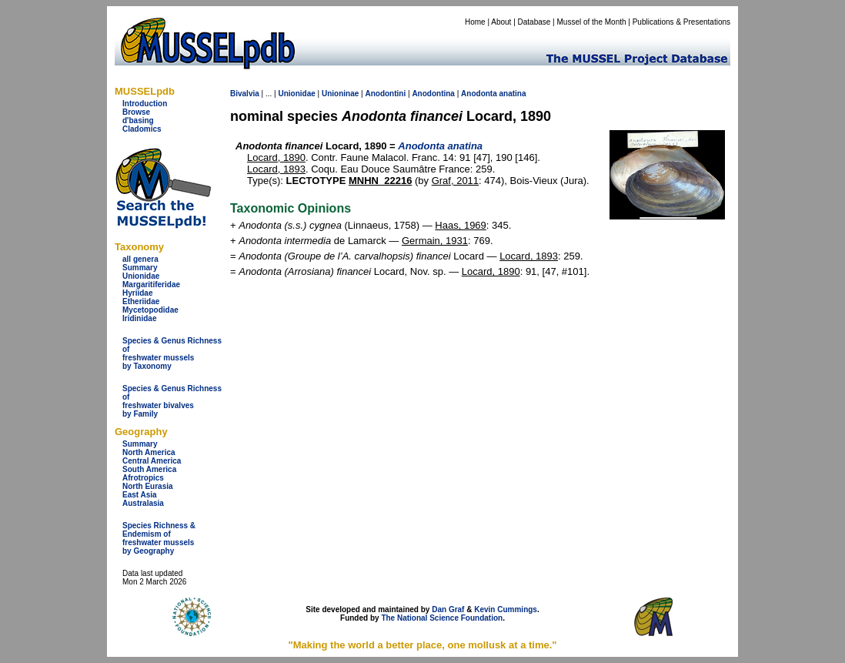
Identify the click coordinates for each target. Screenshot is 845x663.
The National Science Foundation (442, 618)
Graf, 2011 (455, 180)
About (501, 22)
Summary (140, 267)
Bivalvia (244, 93)
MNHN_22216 (380, 180)
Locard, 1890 (276, 157)
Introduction (144, 103)
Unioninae (340, 93)
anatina (512, 93)
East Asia (139, 495)
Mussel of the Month (591, 22)
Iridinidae (139, 318)
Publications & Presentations (681, 22)
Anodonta (479, 93)
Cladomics (142, 129)
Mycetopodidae (150, 310)
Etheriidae (140, 301)
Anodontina (433, 93)
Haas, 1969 (460, 225)
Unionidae (140, 276)
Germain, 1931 (435, 240)
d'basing (138, 120)
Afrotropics (143, 478)
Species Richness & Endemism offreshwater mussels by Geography (158, 538)
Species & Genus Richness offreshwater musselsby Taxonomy (172, 353)
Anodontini (385, 93)
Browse (136, 112)
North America (148, 452)
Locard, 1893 (276, 169)
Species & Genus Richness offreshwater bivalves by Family (172, 401)
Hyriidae (137, 293)
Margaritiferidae (151, 284)
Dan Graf (448, 609)
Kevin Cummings (505, 609)
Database (534, 22)
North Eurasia (147, 486)
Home (475, 22)
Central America (151, 461)
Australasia (143, 503)
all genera (140, 259)
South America (149, 469)
